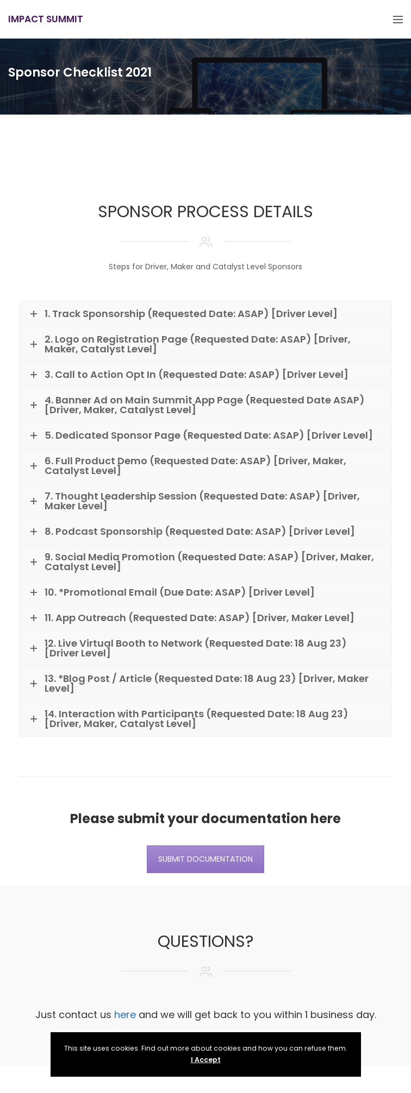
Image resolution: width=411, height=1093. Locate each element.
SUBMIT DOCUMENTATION (205, 859)
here (125, 1014)
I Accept (206, 1059)
